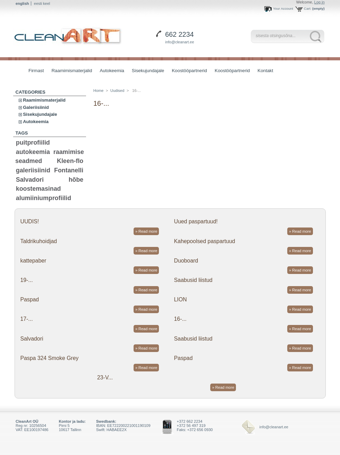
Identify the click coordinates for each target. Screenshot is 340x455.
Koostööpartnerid (189, 70)
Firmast (36, 70)
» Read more (146, 231)
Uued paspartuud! (196, 221)
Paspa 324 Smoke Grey (49, 358)
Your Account (283, 8)
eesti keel (42, 3)
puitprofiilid (33, 142)
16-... (180, 319)
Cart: (307, 8)
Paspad (29, 299)
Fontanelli (68, 170)
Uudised (117, 90)
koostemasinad (38, 188)
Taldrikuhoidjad (38, 241)
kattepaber (33, 261)
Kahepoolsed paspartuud (204, 241)
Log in (319, 2)
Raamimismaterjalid (70, 71)
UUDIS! (29, 221)
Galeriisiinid (36, 107)
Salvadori (30, 179)
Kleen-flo (70, 160)
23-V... (105, 377)
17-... (26, 319)
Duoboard (186, 261)
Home (98, 90)
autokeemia (33, 151)
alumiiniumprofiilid (43, 198)
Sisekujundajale (146, 71)
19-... (26, 280)
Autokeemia (110, 71)
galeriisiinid (33, 170)
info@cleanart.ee (179, 42)
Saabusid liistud (193, 280)
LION (180, 299)
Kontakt (265, 70)
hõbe (76, 179)
